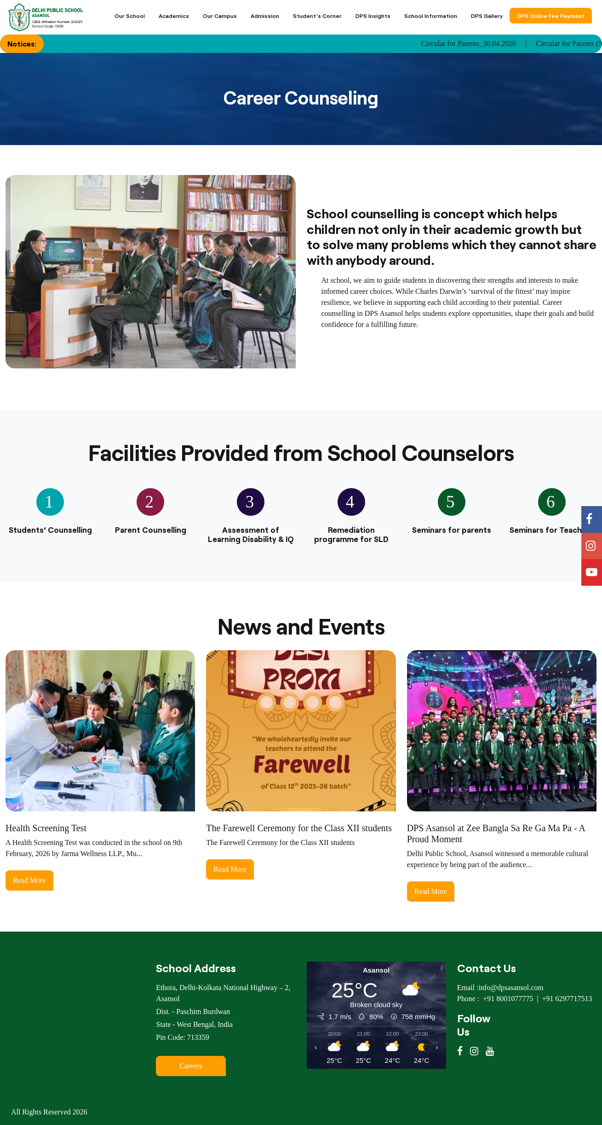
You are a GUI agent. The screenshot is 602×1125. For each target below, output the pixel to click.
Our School (130, 15)
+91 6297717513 (567, 999)
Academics (174, 15)
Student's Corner (317, 15)
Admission (265, 15)
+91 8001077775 (508, 999)
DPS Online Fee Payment (551, 15)
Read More (29, 880)
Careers (191, 1066)
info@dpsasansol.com (510, 987)
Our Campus (220, 15)
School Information (430, 15)
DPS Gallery (487, 15)
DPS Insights (372, 15)
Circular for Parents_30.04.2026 (479, 43)
